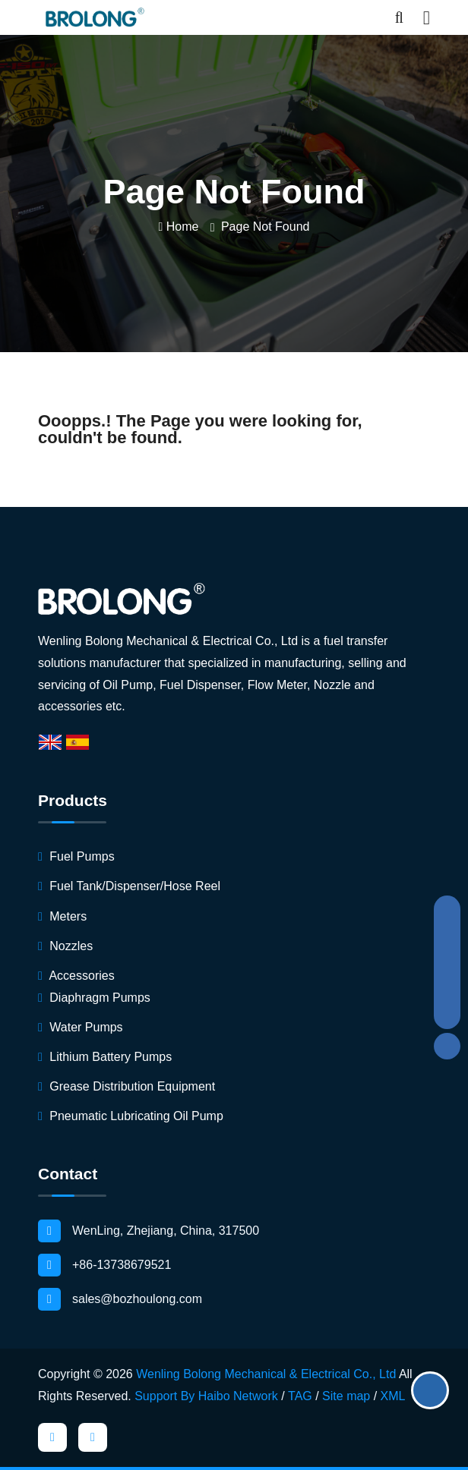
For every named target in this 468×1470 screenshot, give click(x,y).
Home (179, 226)
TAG (300, 1396)
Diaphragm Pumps (94, 997)
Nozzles (65, 946)
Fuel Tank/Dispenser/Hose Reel (129, 886)
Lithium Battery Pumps (105, 1056)
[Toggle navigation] (426, 17)
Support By (164, 1396)
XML (393, 1396)
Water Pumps (80, 1027)
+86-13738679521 (104, 1265)
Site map (346, 1396)
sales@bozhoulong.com (120, 1299)
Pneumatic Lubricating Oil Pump (130, 1116)
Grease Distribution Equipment (126, 1086)
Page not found (265, 226)
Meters (62, 916)
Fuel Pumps (76, 856)
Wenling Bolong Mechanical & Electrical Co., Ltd (266, 1374)
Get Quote (430, 1390)
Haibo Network (238, 1396)
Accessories (76, 975)
